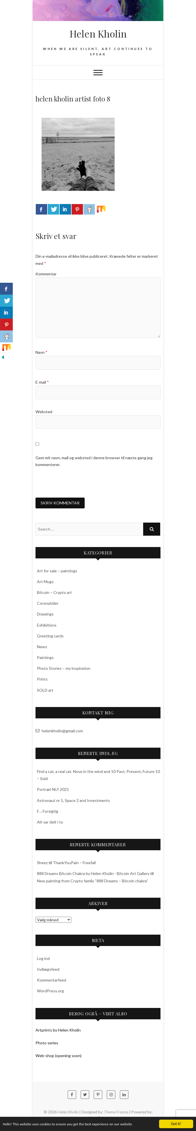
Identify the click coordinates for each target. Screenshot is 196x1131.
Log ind (43, 958)
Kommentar (46, 273)
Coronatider (48, 603)
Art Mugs (45, 581)
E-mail (42, 382)
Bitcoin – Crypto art (54, 592)
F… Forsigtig (47, 811)
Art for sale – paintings (57, 570)
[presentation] (79, 482)
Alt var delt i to (50, 822)
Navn (41, 352)
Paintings (45, 657)
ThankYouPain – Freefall (74, 862)
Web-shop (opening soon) (59, 1055)
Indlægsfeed (48, 969)
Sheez (42, 862)
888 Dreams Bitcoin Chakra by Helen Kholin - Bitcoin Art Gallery (93, 873)
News (42, 646)
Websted (44, 411)
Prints (42, 679)
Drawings (45, 614)
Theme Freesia (116, 1112)
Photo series (47, 1042)
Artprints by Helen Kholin (58, 1030)
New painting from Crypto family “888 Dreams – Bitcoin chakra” (92, 880)
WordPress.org (50, 990)
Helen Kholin (98, 33)
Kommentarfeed (51, 980)
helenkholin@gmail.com (59, 730)
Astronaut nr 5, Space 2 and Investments (73, 800)
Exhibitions (47, 625)
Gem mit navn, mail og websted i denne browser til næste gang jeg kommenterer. (94, 461)
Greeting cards (50, 635)
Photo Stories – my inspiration (63, 668)
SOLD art (45, 690)
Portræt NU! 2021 (53, 789)
